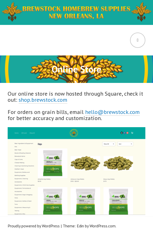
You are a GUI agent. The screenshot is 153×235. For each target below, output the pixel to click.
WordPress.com (103, 225)
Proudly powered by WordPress (34, 225)
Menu (137, 40)
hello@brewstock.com (112, 111)
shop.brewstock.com (43, 99)
